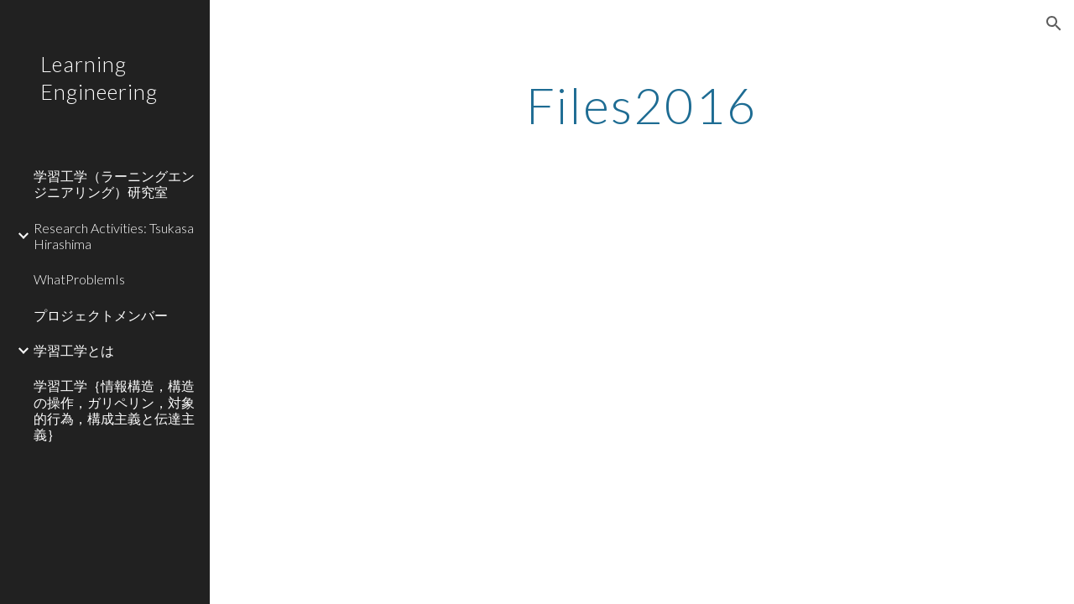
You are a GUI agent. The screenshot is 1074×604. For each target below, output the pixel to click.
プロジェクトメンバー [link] (101, 315)
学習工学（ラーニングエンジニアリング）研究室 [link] (114, 184)
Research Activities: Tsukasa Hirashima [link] (114, 236)
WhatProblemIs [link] (79, 279)
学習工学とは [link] (74, 350)
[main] (642, 104)
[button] (1054, 23)
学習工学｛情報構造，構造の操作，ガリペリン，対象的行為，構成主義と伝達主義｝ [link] (114, 410)
